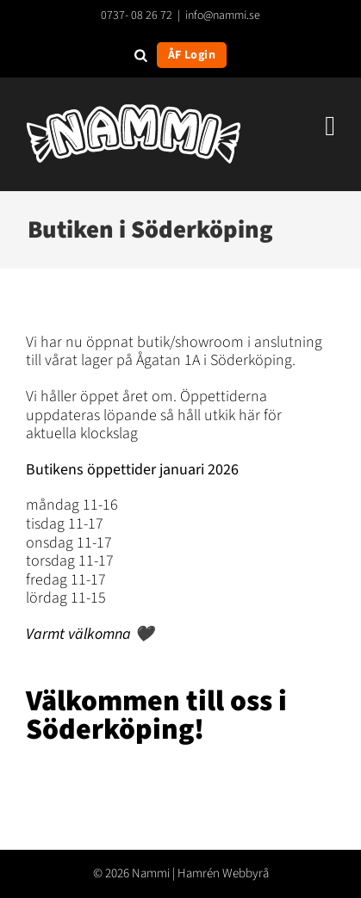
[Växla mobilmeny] (330, 125)
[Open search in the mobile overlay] (140, 55)
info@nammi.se (222, 15)
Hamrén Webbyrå (223, 873)
